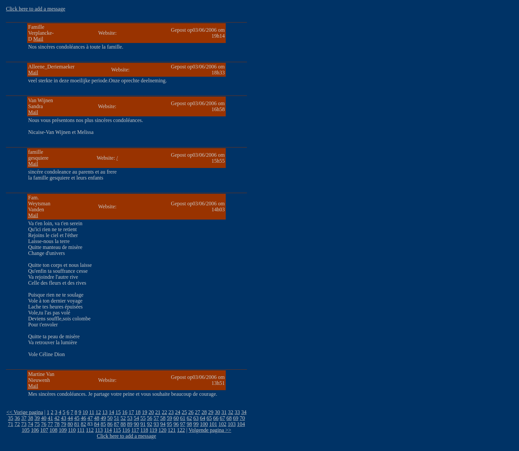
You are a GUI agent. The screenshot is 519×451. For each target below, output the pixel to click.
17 (131, 412)
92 (149, 424)
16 (124, 412)
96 (176, 424)
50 (110, 418)
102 (222, 424)
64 (202, 418)
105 (25, 430)
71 (10, 424)
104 (241, 424)
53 (129, 418)
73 (23, 424)
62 (189, 418)
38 (30, 418)
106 (35, 430)
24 (177, 412)
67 (222, 418)
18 (138, 412)
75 (37, 424)
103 (232, 424)
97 (182, 424)
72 (17, 424)
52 (123, 418)
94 (162, 424)
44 (70, 418)
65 (209, 418)
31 (224, 412)
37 (23, 418)
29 (210, 412)
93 (156, 424)
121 (172, 430)
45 (76, 418)
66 (215, 418)
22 (164, 412)
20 (151, 412)
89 (129, 424)
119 (153, 430)
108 (53, 430)
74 (30, 424)
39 (37, 418)
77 (50, 424)
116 (126, 430)
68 (229, 418)
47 (90, 418)
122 (181, 430)
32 (230, 412)
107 (44, 430)
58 (162, 418)
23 (171, 412)
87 (116, 424)
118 (144, 430)
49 (103, 418)
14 (111, 412)
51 (116, 418)
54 (136, 418)
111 (81, 430)
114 (108, 430)
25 (184, 412)
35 (10, 418)
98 (189, 424)
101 (213, 424)
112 (90, 430)
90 (136, 424)
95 (169, 424)
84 (96, 424)
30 (217, 412)
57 (156, 418)
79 (63, 424)
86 (110, 424)
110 (71, 430)
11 (91, 412)
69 (235, 418)
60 (176, 418)
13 (105, 412)
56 (149, 418)
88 (123, 424)
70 (242, 418)
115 (117, 430)
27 (197, 412)
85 (103, 424)
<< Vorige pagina (24, 412)
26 (191, 412)
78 (57, 424)
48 (96, 418)
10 (85, 412)
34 (244, 412)
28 (204, 412)
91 (143, 424)
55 (143, 418)
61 (182, 418)
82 (83, 424)
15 (118, 412)
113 (99, 430)
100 (204, 424)
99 (196, 424)
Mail (38, 39)
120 (162, 430)
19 (144, 412)
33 (237, 412)
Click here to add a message (35, 9)
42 (57, 418)
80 (70, 424)
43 (63, 418)
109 (63, 430)
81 (76, 424)
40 (43, 418)
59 (169, 418)
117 (135, 430)
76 (43, 424)
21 (158, 412)
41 (50, 418)
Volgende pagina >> (210, 430)
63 (196, 418)
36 (17, 418)
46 (83, 418)
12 (98, 412)
